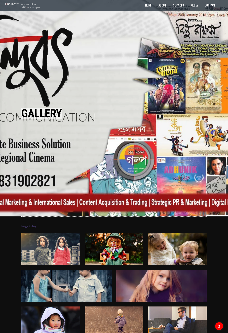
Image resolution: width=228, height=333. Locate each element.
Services (178, 5)
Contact (210, 5)
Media (194, 5)
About (162, 5)
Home (148, 5)
